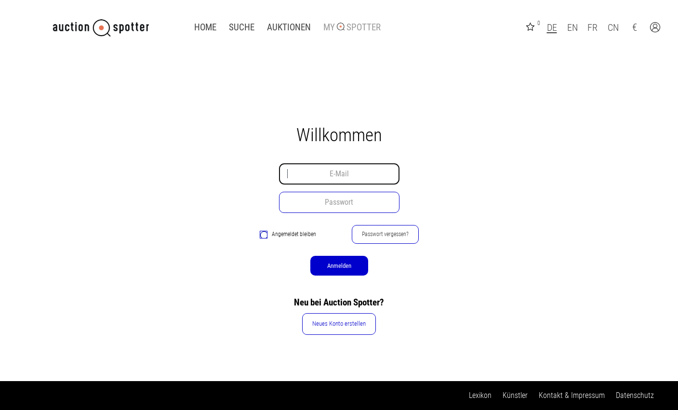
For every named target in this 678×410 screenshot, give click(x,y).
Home (205, 27)
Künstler (515, 395)
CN (613, 27)
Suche (241, 27)
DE (552, 27)
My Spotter (352, 27)
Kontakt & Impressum (572, 395)
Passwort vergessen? (385, 234)
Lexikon (480, 395)
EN (572, 27)
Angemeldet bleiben (288, 234)
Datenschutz (635, 395)
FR (592, 27)
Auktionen (289, 27)
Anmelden (339, 265)
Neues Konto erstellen (339, 323)
